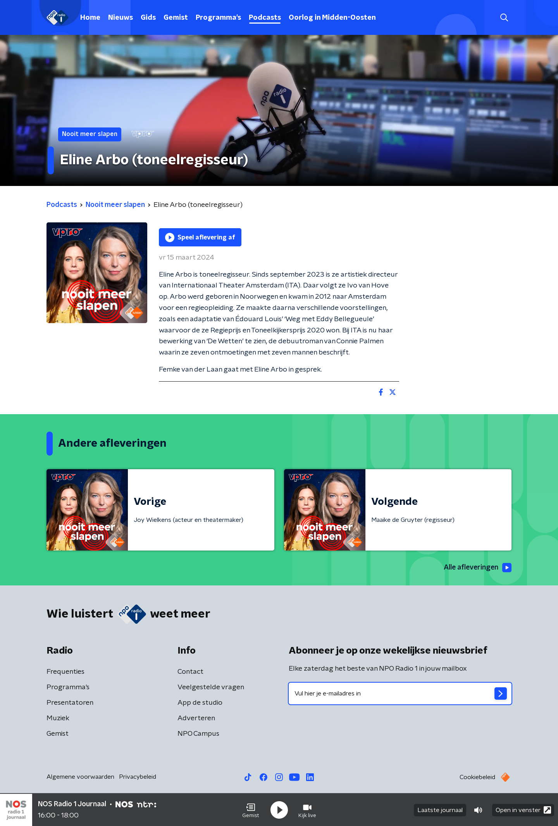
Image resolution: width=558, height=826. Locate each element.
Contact (190, 671)
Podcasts (265, 17)
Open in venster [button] (523, 809)
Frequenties (65, 671)
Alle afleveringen (477, 568)
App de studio (199, 702)
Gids (148, 17)
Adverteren (196, 718)
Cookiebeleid (477, 777)
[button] (250, 809)
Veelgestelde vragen (210, 687)
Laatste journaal (440, 810)
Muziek (57, 718)
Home (90, 17)
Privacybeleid (137, 777)
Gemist (176, 17)
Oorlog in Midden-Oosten (332, 17)
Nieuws (120, 17)
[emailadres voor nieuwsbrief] (400, 693)
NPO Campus (198, 733)
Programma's (218, 17)
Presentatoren (69, 702)
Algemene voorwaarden (80, 777)
